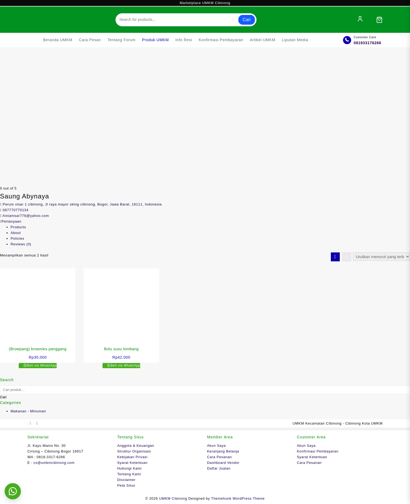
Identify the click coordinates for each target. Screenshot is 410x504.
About (16, 233)
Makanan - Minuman (28, 411)
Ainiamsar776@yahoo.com (25, 216)
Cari (247, 19)
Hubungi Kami (129, 468)
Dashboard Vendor (223, 463)
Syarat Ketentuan (132, 463)
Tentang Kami (129, 474)
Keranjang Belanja (223, 451)
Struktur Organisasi (134, 451)
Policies (17, 238)
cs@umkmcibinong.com (53, 463)
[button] (13, 490)
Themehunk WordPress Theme (238, 498)
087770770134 (15, 210)
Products (18, 227)
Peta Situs (126, 485)
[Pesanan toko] (381, 256)
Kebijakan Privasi (132, 457)
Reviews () (21, 244)
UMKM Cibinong (173, 498)
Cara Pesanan (219, 457)
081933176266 (367, 43)
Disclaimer (126, 480)
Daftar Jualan (218, 468)
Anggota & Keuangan (135, 446)
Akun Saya (216, 446)
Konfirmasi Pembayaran (317, 451)
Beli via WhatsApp (41, 365)
